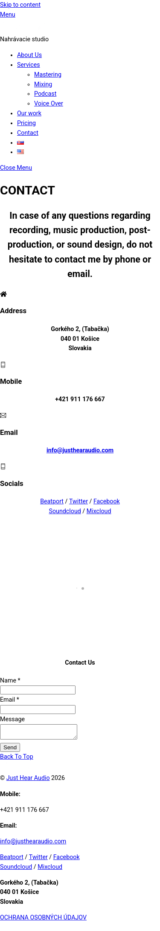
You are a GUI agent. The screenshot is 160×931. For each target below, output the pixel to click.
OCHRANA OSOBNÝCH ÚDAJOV (43, 920)
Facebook (106, 501)
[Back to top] (16, 759)
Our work (29, 113)
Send (10, 750)
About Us (29, 54)
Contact (27, 132)
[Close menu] (16, 167)
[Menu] (7, 14)
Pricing (26, 123)
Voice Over (48, 103)
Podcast (45, 93)
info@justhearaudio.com (80, 450)
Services (28, 64)
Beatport (52, 501)
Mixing (43, 84)
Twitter (78, 501)
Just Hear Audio (28, 780)
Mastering (47, 74)
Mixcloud (99, 511)
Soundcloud (65, 511)
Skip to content (20, 4)
